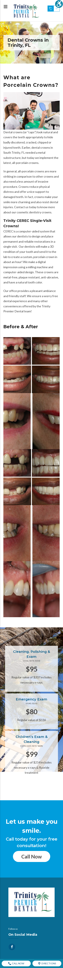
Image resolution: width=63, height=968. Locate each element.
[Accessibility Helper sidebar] (59, 4)
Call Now (31, 856)
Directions (47, 963)
